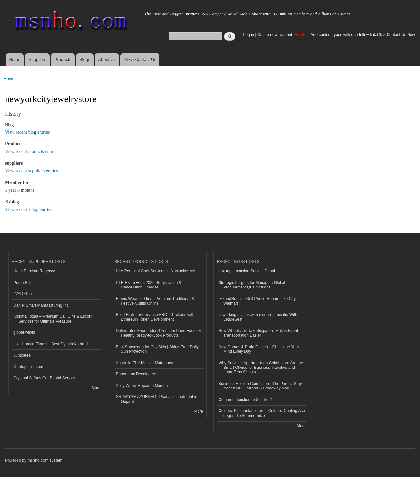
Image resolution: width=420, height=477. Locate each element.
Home (14, 59)
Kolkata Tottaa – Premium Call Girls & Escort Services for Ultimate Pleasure (52, 318)
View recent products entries (31, 151)
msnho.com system (45, 460)
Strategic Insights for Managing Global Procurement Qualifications (252, 284)
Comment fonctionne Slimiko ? (245, 399)
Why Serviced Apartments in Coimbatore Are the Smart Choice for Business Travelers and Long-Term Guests (261, 368)
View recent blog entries (27, 132)
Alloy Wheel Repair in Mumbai (142, 385)
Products (62, 59)
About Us (107, 59)
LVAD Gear (23, 293)
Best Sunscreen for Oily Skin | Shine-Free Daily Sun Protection (157, 349)
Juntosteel (22, 355)
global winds (24, 332)
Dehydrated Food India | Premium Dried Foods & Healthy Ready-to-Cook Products (158, 333)
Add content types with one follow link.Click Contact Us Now (363, 34)
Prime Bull (22, 282)
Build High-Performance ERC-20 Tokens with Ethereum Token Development (155, 317)
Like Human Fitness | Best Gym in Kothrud (50, 344)
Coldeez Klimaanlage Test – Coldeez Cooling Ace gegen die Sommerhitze (262, 413)
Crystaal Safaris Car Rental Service (44, 378)
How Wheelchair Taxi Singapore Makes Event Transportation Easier (258, 333)
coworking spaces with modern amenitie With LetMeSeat (258, 317)
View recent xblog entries (28, 209)
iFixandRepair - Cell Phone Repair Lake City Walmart (257, 301)
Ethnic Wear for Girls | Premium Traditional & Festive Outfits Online (155, 301)
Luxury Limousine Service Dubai (247, 271)
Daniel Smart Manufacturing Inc (41, 305)
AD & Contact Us (140, 59)
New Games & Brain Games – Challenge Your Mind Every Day (259, 349)
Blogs (84, 59)
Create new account (275, 34)
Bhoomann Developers (136, 374)
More (96, 388)
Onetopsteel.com (28, 366)
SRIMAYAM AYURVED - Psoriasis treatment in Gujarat (157, 399)
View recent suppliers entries (31, 171)
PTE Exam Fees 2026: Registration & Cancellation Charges (148, 284)
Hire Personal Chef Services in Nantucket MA (156, 271)
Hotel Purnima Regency (34, 271)
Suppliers (37, 59)
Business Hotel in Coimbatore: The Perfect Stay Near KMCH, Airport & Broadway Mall (260, 385)
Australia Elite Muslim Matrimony (144, 363)
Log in (248, 34)
